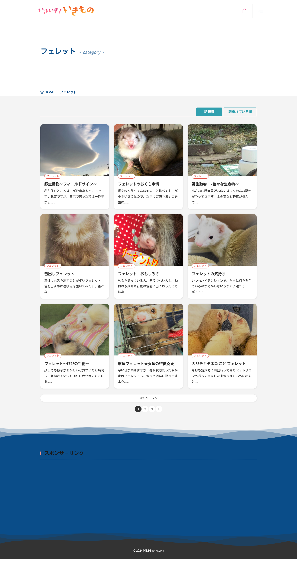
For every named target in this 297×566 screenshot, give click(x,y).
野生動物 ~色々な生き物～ (218, 184)
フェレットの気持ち (210, 273)
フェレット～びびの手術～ (69, 363)
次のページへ (148, 404)
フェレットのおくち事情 (140, 184)
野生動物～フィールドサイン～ (73, 184)
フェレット (52, 176)
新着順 (205, 112)
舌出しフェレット (60, 273)
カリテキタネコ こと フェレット (221, 363)
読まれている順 (239, 112)
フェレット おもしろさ (140, 273)
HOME (50, 92)
